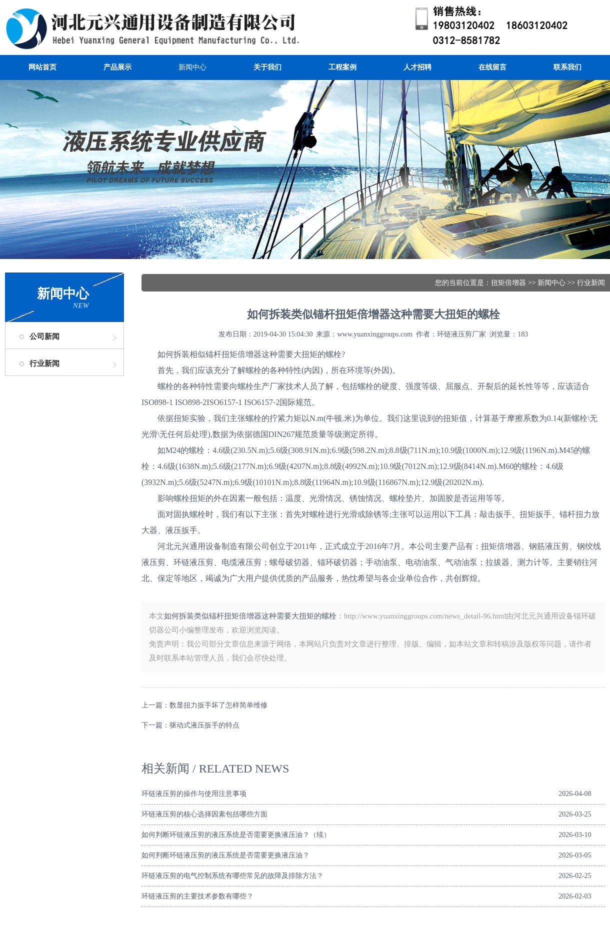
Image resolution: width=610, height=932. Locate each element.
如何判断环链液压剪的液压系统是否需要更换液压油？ (226, 855)
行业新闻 (45, 364)
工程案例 (342, 67)
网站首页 (42, 67)
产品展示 (118, 67)
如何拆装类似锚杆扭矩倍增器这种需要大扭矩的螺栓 (250, 616)
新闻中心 (192, 67)
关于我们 (268, 67)
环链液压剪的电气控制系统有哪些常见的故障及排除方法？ (233, 876)
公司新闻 (45, 336)
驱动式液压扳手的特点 (205, 725)
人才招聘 (418, 67)
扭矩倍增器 (508, 282)
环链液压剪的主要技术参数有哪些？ (198, 896)
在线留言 (492, 67)
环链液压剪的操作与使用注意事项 (194, 794)
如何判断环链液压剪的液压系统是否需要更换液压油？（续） (236, 834)
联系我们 (568, 67)
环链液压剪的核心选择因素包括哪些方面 (205, 814)
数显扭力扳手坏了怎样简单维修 (219, 705)
